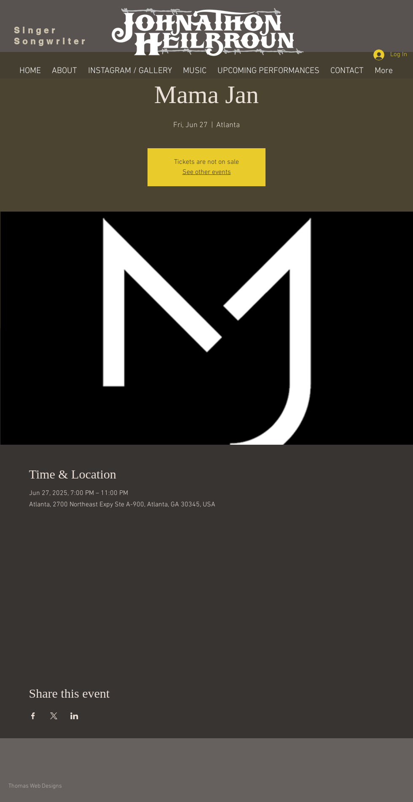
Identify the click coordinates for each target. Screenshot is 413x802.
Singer (38, 30)
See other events (206, 172)
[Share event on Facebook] (33, 715)
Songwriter (51, 41)
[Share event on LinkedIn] (74, 715)
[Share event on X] (54, 715)
